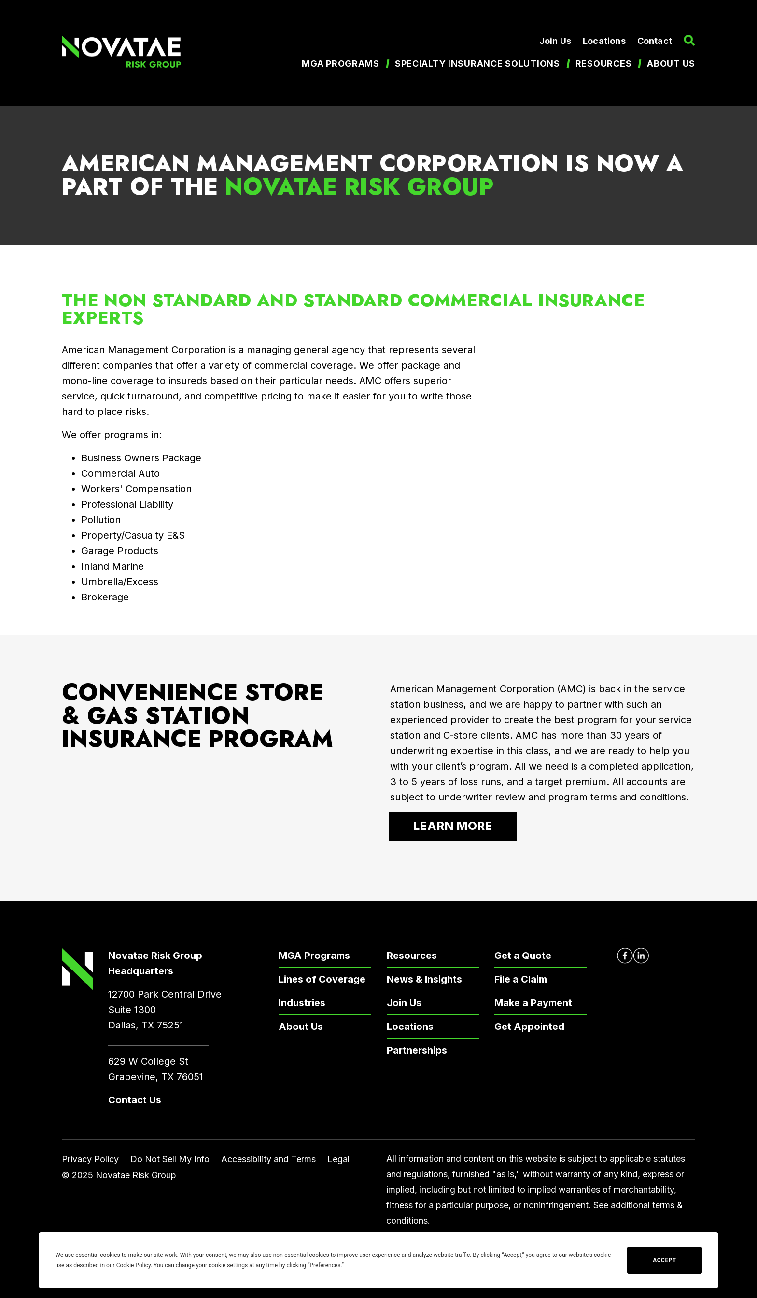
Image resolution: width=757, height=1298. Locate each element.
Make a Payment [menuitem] (533, 1003)
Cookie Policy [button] (133, 1265)
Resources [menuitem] (603, 63)
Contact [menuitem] (654, 41)
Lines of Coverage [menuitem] (322, 979)
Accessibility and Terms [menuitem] (268, 1159)
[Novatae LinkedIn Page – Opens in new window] (641, 956)
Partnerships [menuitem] (417, 1050)
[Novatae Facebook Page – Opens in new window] (625, 956)
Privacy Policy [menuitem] (90, 1159)
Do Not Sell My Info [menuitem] (170, 1159)
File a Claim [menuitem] (520, 979)
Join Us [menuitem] (555, 41)
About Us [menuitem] (301, 1026)
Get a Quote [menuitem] (522, 955)
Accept (664, 1260)
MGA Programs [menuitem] (340, 63)
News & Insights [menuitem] (424, 979)
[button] (689, 40)
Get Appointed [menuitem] (529, 1026)
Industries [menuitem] (302, 1003)
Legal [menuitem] (338, 1159)
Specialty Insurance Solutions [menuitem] (477, 63)
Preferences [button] (324, 1265)
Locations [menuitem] (604, 41)
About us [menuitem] (671, 63)
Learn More (452, 826)
